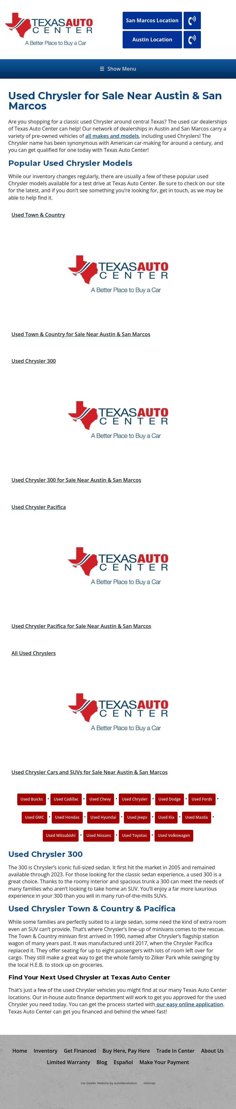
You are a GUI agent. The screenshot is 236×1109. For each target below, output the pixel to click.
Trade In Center (175, 1050)
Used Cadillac (66, 799)
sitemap (149, 1083)
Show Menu (118, 68)
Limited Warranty (68, 1062)
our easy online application (189, 1004)
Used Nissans (99, 835)
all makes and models (112, 135)
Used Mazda (196, 817)
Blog (101, 1062)
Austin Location (152, 39)
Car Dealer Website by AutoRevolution (109, 1083)
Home (19, 1050)
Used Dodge (169, 799)
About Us (212, 1050)
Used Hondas (67, 817)
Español (123, 1062)
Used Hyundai (103, 817)
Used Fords (202, 799)
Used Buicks (31, 799)
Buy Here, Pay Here (126, 1050)
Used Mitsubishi (61, 835)
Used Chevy (100, 799)
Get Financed (80, 1050)
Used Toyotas (134, 835)
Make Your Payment (164, 1062)
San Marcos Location (152, 20)
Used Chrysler (135, 799)
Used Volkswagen (174, 835)
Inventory (45, 1050)
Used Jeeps (137, 817)
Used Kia (166, 817)
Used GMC (34, 817)
